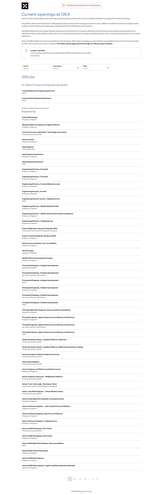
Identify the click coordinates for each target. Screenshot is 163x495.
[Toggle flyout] (78, 67)
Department (57, 66)
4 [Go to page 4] (85, 479)
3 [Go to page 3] (80, 479)
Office (85, 66)
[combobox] (53, 68)
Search (25, 66)
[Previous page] (65, 479)
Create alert (35, 55)
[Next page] (97, 479)
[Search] (36, 69)
